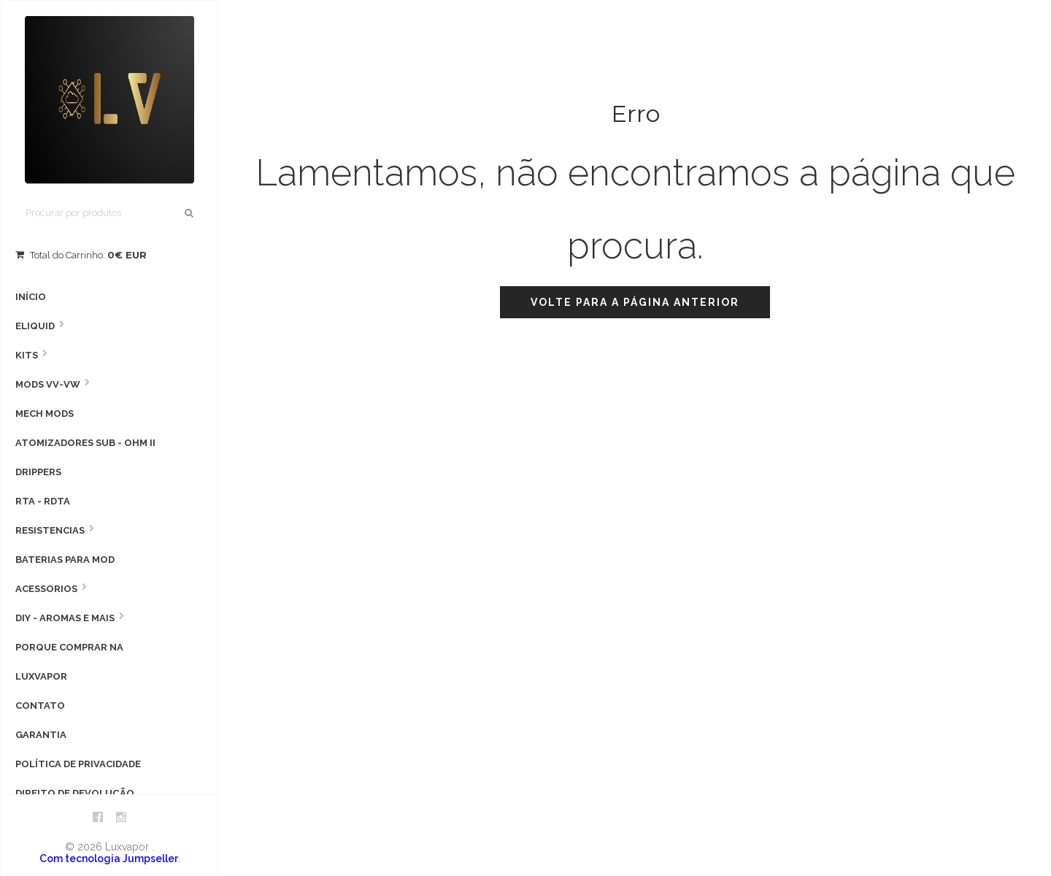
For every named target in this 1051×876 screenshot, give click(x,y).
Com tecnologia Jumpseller (108, 858)
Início (30, 296)
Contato (40, 705)
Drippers (38, 471)
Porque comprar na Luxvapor (69, 662)
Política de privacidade (78, 763)
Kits (26, 355)
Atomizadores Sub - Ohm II (85, 442)
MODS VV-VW (47, 384)
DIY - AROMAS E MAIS (65, 617)
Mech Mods (44, 413)
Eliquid (35, 325)
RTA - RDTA (42, 501)
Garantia (40, 734)
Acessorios (46, 588)
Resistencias (50, 530)
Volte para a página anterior (635, 302)
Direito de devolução (74, 793)
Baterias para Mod (65, 559)
